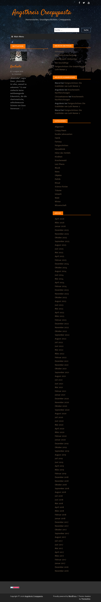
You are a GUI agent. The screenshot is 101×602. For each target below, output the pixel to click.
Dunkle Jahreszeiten (63, 134)
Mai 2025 (59, 252)
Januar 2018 (60, 518)
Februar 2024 (60, 286)
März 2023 (59, 316)
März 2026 (59, 222)
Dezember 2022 (62, 324)
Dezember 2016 (61, 567)
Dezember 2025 (62, 230)
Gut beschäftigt (61, 63)
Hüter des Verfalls (62, 153)
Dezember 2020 (62, 398)
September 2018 (62, 488)
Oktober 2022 (61, 331)
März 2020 (59, 432)
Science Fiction (61, 186)
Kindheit (58, 157)
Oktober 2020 (61, 406)
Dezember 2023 (62, 290)
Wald (57, 198)
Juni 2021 (59, 384)
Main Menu (19, 36)
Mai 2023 (59, 309)
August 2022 (60, 339)
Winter (58, 201)
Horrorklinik (60, 149)
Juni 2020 (59, 421)
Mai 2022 (59, 350)
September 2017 (62, 533)
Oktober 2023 (61, 297)
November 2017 (61, 526)
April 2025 (59, 256)
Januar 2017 (60, 563)
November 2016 (62, 571)
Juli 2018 (59, 496)
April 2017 (59, 552)
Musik (57, 168)
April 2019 (59, 466)
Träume (58, 190)
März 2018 (59, 511)
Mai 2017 (59, 548)
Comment (17, 74)
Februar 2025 (60, 260)
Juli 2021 (59, 380)
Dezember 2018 (61, 477)
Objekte (58, 175)
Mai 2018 (59, 503)
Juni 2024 (59, 275)
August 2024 (60, 271)
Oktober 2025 (61, 237)
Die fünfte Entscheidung (65, 55)
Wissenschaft (60, 205)
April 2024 (59, 282)
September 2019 (62, 451)
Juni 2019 (59, 462)
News (57, 172)
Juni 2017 (59, 545)
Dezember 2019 (61, 443)
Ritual (57, 183)
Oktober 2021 (61, 368)
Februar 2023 (60, 320)
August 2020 (60, 413)
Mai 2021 (59, 387)
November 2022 (62, 327)
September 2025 (62, 241)
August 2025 (60, 245)
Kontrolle (15, 66)
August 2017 (60, 537)
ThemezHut (85, 599)
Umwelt (58, 194)
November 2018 (61, 481)
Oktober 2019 (61, 447)
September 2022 (62, 335)
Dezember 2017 (61, 522)
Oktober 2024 (61, 267)
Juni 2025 (59, 249)
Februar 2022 (60, 357)
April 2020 (59, 428)
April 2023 (59, 312)
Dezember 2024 (62, 264)
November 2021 (61, 365)
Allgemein (59, 127)
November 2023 (62, 294)
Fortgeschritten (61, 145)
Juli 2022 (59, 342)
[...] (21, 108)
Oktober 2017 (61, 530)
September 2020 (62, 410)
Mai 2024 (59, 279)
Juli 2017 (59, 541)
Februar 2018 (60, 515)
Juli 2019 (59, 458)
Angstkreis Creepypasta (42, 12)
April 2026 (59, 219)
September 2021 (62, 372)
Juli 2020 (59, 417)
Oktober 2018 (61, 485)
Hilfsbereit (59, 51)
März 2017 (59, 556)
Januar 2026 (60, 226)
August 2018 (60, 492)
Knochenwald (60, 160)
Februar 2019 (60, 473)
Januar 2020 (60, 440)
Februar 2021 (60, 391)
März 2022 (59, 354)
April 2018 (59, 507)
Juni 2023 (59, 305)
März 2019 (59, 470)
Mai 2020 (59, 425)
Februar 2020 (61, 436)
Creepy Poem (60, 130)
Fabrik (57, 138)
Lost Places (59, 164)
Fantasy (58, 142)
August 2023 (60, 301)
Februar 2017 (60, 560)
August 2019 (60, 455)
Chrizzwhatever (61, 96)
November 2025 (62, 234)
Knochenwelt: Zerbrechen (66, 59)
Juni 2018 (59, 500)
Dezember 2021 (61, 361)
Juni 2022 (59, 346)
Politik (57, 179)
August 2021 (60, 376)
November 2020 (62, 402)
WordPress (72, 596)
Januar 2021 (60, 395)
